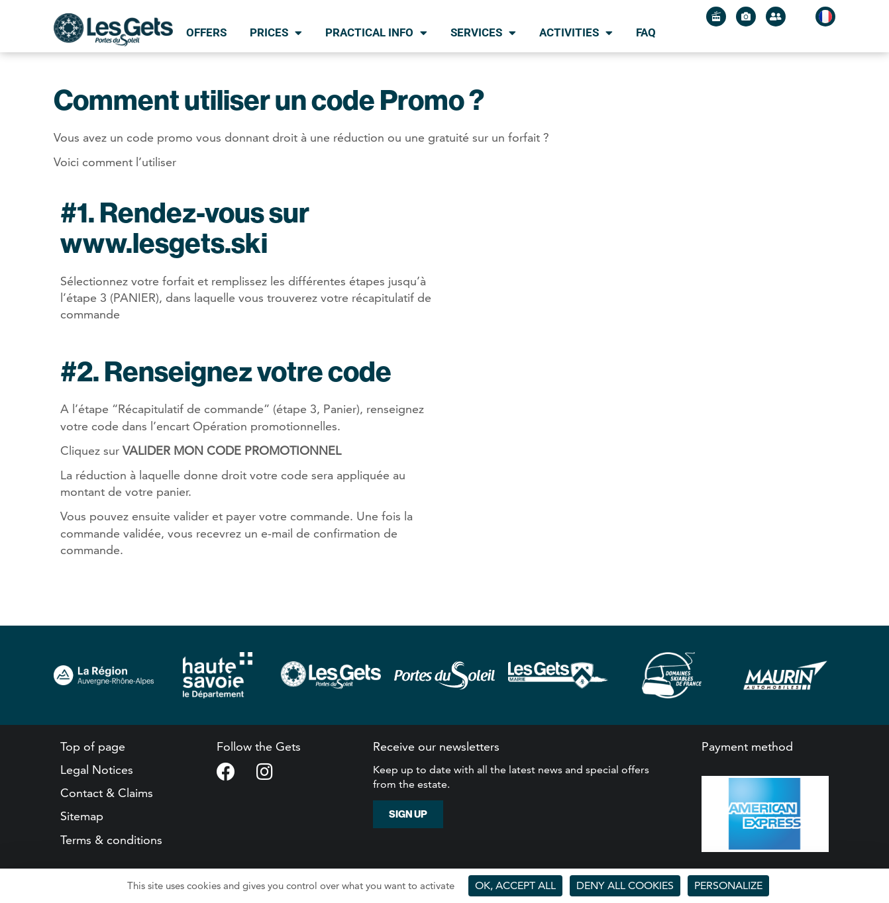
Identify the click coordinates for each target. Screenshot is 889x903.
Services (483, 33)
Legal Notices (96, 769)
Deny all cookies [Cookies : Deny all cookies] (625, 885)
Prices (276, 33)
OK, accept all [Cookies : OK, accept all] (515, 885)
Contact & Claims (106, 792)
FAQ (646, 32)
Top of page (92, 746)
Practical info (376, 33)
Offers (206, 32)
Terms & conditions (111, 839)
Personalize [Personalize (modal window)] (728, 885)
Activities (576, 33)
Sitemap (81, 816)
